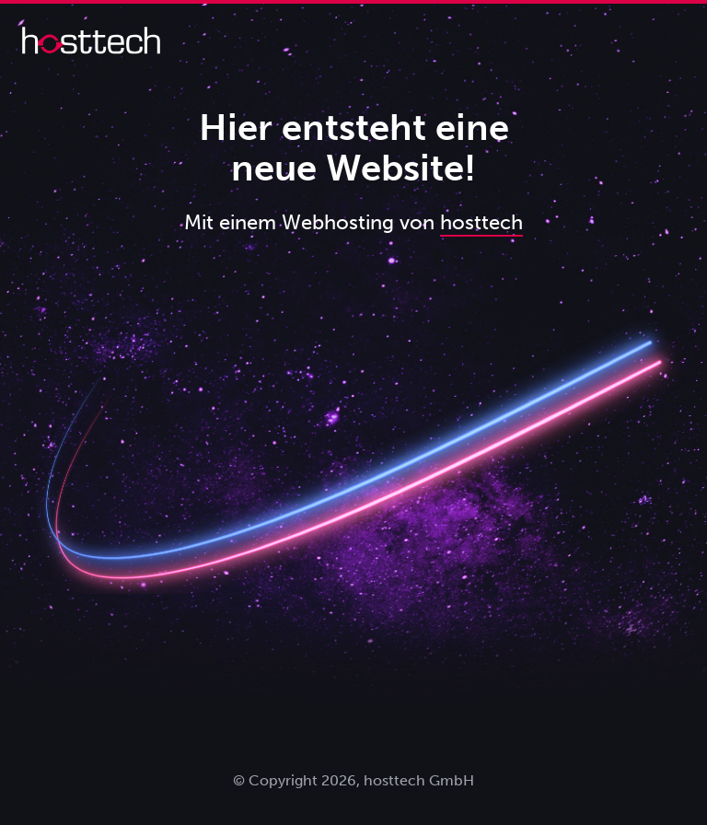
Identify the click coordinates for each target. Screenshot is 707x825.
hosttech (481, 222)
